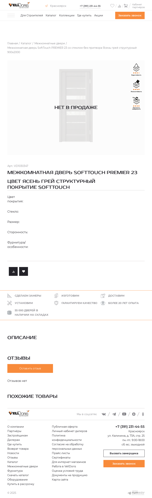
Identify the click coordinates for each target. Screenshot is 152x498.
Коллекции (67, 15)
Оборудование (17, 479)
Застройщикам (17, 435)
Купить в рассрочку (20, 484)
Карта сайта (60, 479)
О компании (15, 426)
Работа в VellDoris (64, 466)
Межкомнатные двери (22, 466)
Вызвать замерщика (124, 453)
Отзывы (12, 457)
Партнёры (14, 431)
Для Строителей (32, 15)
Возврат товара (18, 448)
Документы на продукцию (69, 475)
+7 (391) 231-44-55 (90, 5)
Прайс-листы (61, 453)
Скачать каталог (18, 475)
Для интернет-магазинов (69, 462)
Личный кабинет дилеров (69, 431)
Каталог (51, 15)
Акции (98, 15)
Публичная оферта (64, 426)
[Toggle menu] (11, 15)
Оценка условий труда (67, 470)
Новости (13, 453)
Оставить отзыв (30, 368)
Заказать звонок (130, 15)
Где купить (84, 15)
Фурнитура (15, 470)
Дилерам (13, 440)
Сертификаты (61, 457)
